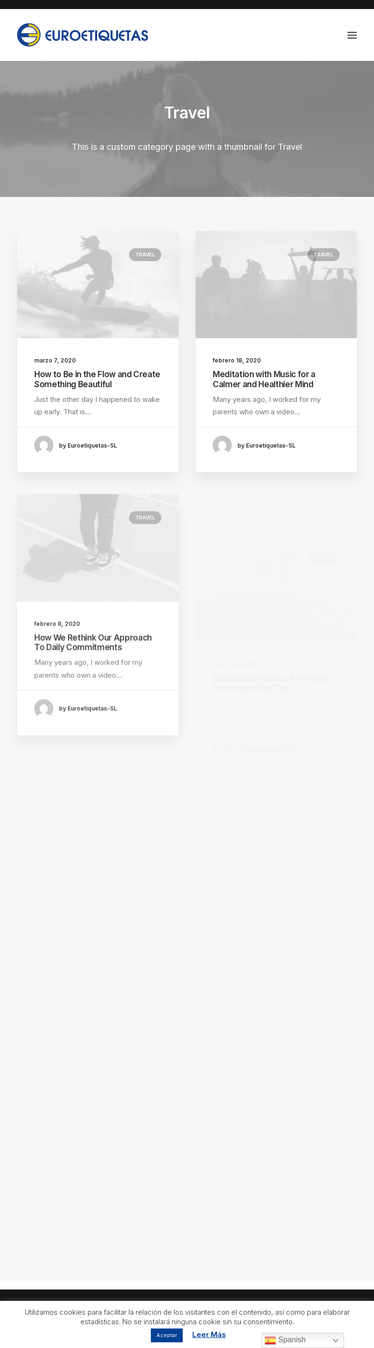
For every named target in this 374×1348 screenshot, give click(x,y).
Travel (145, 254)
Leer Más (209, 1334)
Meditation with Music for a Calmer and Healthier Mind (264, 379)
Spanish (285, 1340)
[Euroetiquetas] (82, 35)
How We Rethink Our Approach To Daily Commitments (93, 671)
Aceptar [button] (167, 1335)
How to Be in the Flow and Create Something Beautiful (97, 379)
